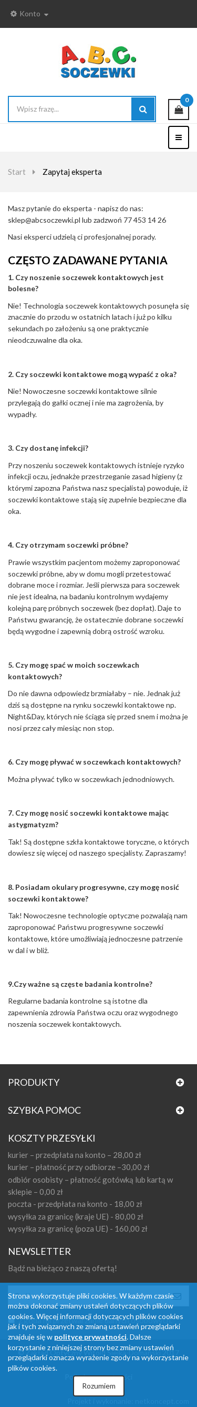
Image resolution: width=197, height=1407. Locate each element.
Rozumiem (99, 1385)
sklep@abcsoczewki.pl (44, 219)
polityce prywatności (90, 1336)
